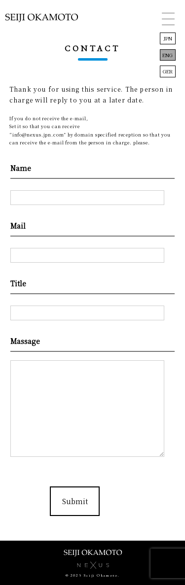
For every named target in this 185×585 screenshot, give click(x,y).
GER (168, 71)
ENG (167, 55)
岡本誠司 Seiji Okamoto (41, 22)
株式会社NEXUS (92, 565)
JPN (167, 38)
